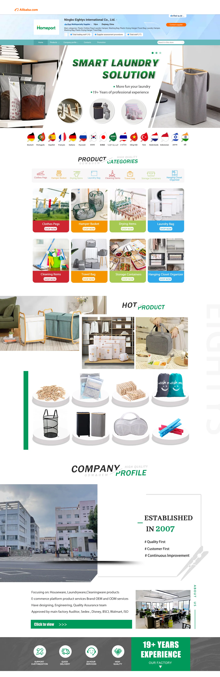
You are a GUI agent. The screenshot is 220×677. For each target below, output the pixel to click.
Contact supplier (176, 25)
